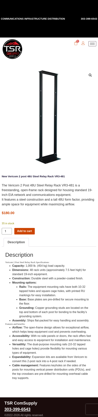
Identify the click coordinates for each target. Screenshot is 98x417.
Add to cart (24, 231)
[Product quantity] (7, 231)
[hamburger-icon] (92, 43)
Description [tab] (16, 242)
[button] (90, 75)
